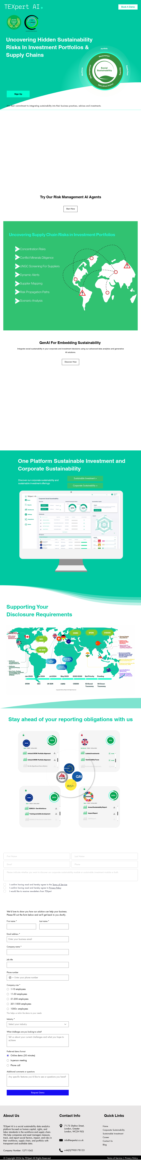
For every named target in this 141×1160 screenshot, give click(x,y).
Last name (44, 921)
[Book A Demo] (128, 7)
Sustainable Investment (111, 1133)
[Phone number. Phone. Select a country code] (11, 977)
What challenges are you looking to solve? (24, 1031)
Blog (105, 1144)
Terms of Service (114, 1158)
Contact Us (108, 1141)
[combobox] (38, 1024)
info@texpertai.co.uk (74, 1140)
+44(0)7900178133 (74, 1150)
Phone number (12, 972)
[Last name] (53, 926)
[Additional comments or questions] (38, 1080)
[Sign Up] (18, 94)
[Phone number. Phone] (40, 977)
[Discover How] (70, 362)
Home (105, 1126)
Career (106, 1137)
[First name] (20, 926)
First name (12, 921)
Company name (14, 946)
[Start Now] (70, 209)
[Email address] (37, 939)
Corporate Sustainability (111, 1130)
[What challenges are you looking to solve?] (38, 1040)
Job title (10, 959)
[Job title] (37, 965)
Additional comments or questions (21, 1071)
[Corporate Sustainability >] (85, 485)
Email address (13, 934)
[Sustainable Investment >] (85, 478)
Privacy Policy (131, 1158)
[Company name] (37, 952)
